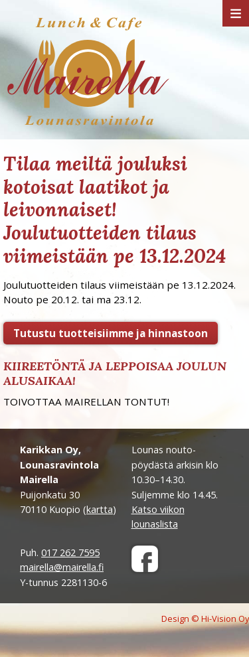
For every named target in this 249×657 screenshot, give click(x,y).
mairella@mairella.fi (62, 567)
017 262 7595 (70, 552)
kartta (99, 509)
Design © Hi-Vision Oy (205, 618)
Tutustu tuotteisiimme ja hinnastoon (110, 333)
